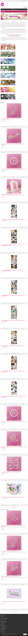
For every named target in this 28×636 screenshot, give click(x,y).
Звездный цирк (14, 92)
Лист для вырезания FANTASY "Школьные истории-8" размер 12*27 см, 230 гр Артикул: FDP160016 (13, 245)
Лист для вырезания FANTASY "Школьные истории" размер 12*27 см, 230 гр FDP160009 (14, 396)
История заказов (3, 630)
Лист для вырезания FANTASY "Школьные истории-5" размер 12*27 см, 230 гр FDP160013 (13, 295)
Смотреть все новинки (14, 507)
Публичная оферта (3, 619)
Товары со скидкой (3, 627)
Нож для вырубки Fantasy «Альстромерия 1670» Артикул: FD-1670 (13, 497)
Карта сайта (2, 624)
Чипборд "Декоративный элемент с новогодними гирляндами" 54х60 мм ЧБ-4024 (14, 447)
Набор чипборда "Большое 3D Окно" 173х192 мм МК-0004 (11, 194)
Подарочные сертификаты (4, 626)
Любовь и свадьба (14, 50)
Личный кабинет (3, 629)
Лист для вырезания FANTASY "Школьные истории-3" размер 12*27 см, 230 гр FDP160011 (13, 346)
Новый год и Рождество (14, 78)
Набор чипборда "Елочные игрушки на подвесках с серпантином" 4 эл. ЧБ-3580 (13, 526)
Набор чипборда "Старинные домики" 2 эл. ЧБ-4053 (10, 576)
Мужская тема (14, 99)
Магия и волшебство (14, 64)
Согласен (25, 634)
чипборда (17, 24)
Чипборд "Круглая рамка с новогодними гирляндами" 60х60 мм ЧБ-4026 (14, 169)
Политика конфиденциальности (5, 618)
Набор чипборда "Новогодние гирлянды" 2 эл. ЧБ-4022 (11, 118)
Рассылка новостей (3, 632)
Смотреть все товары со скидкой (14, 611)
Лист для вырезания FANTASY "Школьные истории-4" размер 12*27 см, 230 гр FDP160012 (13, 321)
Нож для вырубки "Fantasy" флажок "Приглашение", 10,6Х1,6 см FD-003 (13, 601)
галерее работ (19, 31)
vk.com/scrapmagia (7, 30)
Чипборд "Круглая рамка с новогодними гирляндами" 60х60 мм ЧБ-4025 (14, 421)
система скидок (23, 26)
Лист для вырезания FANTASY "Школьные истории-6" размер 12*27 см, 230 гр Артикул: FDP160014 (13, 270)
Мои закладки (2, 631)
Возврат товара (2, 623)
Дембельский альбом (14, 57)
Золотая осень (14, 85)
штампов (23, 24)
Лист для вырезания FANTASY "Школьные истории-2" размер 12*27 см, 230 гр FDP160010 (13, 371)
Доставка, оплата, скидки (4, 617)
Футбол (14, 71)
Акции (1, 620)
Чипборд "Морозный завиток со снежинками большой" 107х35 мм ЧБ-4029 (13, 144)
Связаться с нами (3, 622)
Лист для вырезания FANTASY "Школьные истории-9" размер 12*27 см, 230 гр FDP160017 (13, 220)
